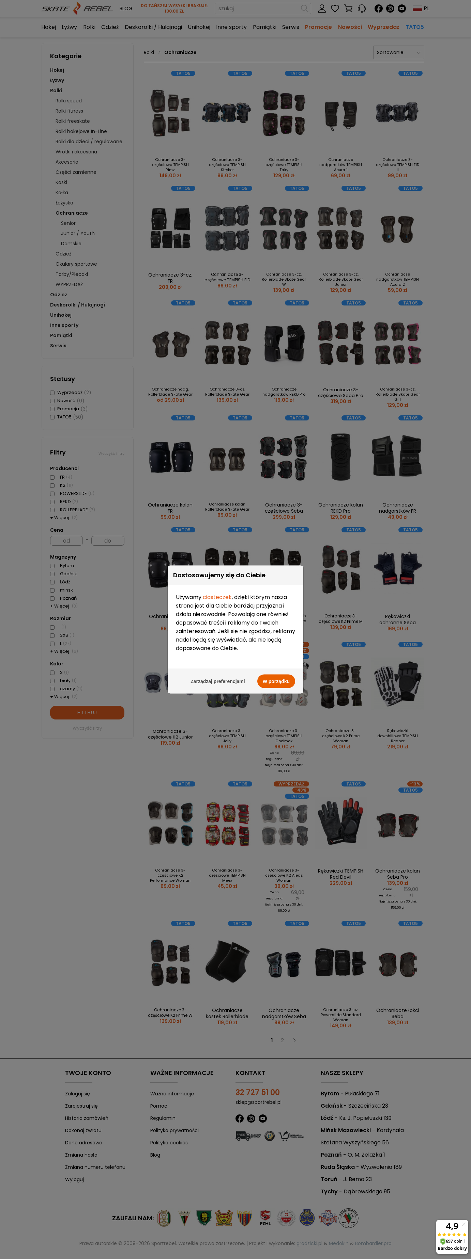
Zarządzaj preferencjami (218, 656)
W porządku (276, 656)
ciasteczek (217, 572)
